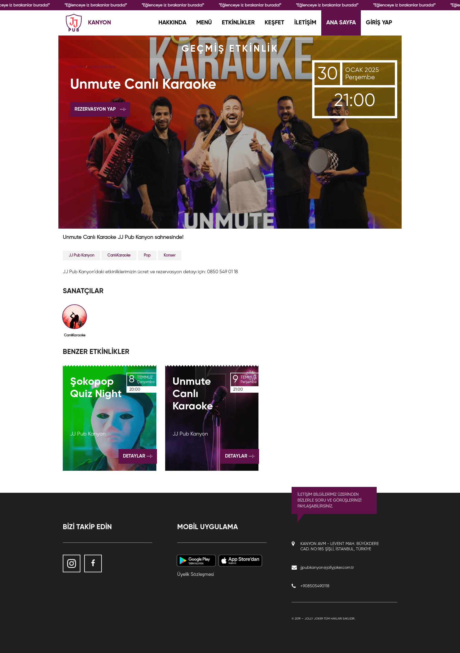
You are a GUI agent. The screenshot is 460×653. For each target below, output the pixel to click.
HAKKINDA (172, 23)
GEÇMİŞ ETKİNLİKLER (102, 66)
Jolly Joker (314, 618)
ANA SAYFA (341, 23)
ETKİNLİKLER (238, 23)
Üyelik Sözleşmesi (195, 574)
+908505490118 (314, 586)
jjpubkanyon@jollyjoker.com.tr (327, 568)
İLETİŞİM (305, 23)
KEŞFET (274, 23)
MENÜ (204, 23)
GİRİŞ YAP (379, 23)
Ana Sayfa (77, 66)
